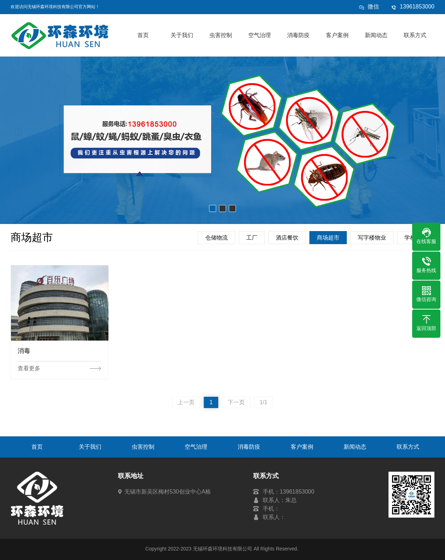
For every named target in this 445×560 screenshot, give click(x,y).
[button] (212, 208)
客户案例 (337, 35)
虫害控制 (220, 35)
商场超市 (328, 238)
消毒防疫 (298, 35)
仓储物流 (216, 238)
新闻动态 (376, 35)
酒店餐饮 (287, 238)
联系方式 (415, 35)
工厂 (251, 238)
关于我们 (182, 35)
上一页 (186, 402)
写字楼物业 (372, 238)
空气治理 (259, 35)
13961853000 (417, 7)
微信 (373, 8)
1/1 (263, 402)
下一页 (236, 402)
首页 (143, 35)
